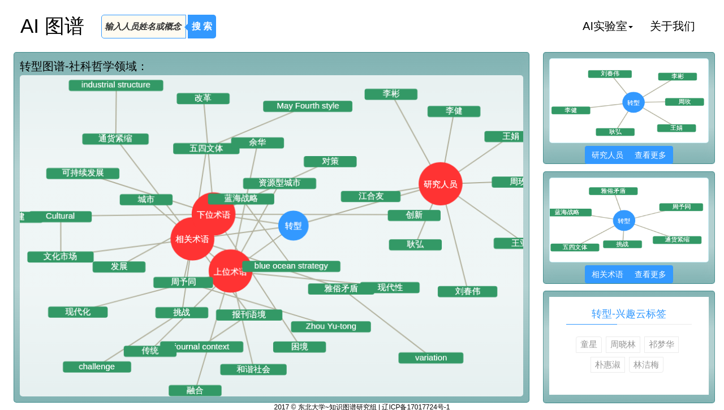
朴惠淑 (607, 364)
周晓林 (623, 344)
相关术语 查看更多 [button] (629, 274)
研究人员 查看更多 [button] (629, 154)
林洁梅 (646, 364)
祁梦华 (661, 344)
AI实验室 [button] (608, 26)
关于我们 (672, 26)
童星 (588, 344)
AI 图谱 (52, 26)
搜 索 (202, 26)
